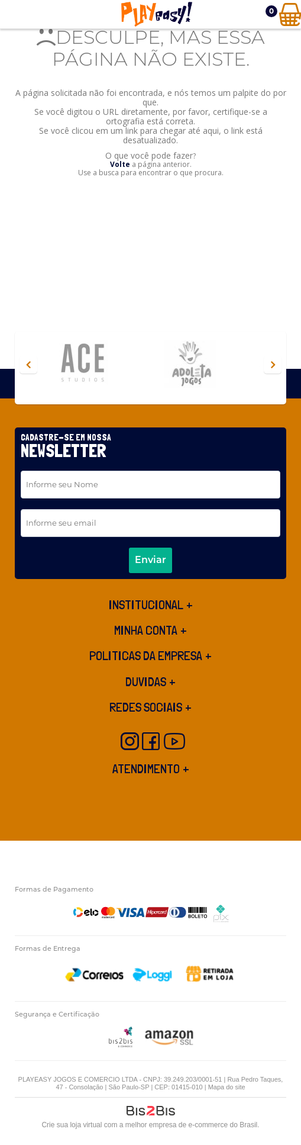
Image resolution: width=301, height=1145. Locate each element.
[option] (95, 365)
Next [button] (272, 365)
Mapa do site (226, 1087)
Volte (120, 164)
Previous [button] (28, 365)
